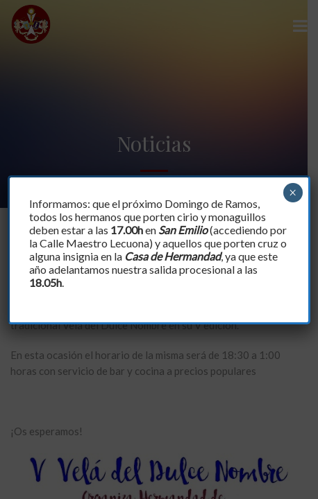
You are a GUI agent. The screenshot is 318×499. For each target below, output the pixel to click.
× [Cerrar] (292, 192)
